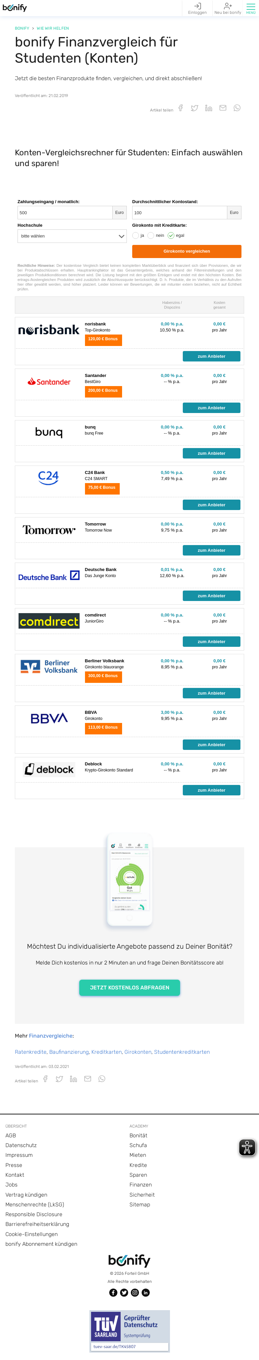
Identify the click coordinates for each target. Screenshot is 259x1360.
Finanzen (141, 1184)
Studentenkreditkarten (182, 1052)
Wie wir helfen (53, 28)
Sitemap (140, 1204)
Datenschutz (21, 1145)
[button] (250, 8)
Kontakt (14, 1175)
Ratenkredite (31, 1052)
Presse (13, 1165)
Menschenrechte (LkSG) (34, 1204)
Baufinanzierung (69, 1052)
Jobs (11, 1184)
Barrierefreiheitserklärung (37, 1224)
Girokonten (137, 1052)
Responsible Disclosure (33, 1214)
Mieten (138, 1155)
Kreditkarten (106, 1052)
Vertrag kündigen (26, 1195)
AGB (10, 1135)
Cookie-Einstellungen (31, 1234)
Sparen (138, 1175)
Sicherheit (142, 1195)
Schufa (138, 1145)
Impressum (19, 1155)
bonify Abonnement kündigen (41, 1244)
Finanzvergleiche (51, 1036)
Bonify (22, 28)
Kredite (138, 1165)
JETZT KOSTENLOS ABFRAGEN (129, 987)
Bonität (138, 1135)
